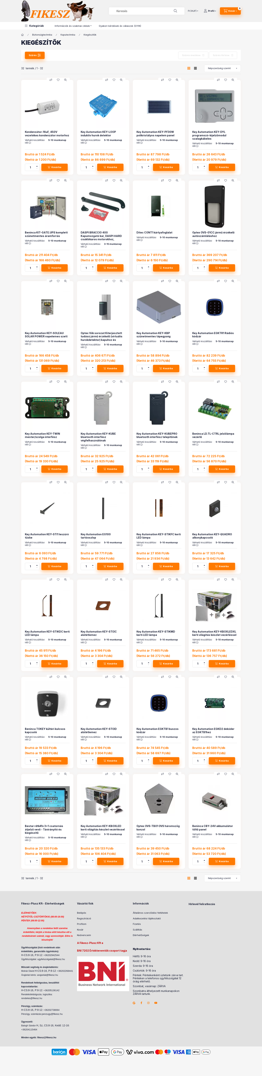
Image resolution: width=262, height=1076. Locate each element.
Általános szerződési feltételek (150, 912)
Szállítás (137, 929)
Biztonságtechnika (42, 34)
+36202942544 (51, 955)
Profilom (81, 923)
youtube (156, 1003)
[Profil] (210, 11)
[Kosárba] (54, 167)
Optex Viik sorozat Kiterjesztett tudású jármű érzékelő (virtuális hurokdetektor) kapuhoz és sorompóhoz (101, 338)
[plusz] (36, 165)
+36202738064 (51, 1010)
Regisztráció (84, 918)
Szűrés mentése (191, 55)
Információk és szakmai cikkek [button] (72, 25)
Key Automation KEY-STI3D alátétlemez (99, 730)
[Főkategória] (22, 34)
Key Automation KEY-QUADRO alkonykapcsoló (212, 536)
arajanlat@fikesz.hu (47, 975)
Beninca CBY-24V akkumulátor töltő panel (212, 827)
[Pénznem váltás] (192, 11)
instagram (148, 1003)
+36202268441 (65, 971)
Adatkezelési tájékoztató (147, 918)
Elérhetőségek (141, 935)
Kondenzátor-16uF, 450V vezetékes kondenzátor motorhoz (47, 133)
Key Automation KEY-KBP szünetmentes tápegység (153, 334)
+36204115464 (29, 1029)
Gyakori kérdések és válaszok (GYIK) (120, 25)
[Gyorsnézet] (65, 80)
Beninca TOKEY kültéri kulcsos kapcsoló (45, 730)
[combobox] (146, 11)
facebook (141, 1003)
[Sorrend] (222, 68)
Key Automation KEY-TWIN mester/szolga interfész (42, 435)
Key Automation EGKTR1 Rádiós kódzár (213, 334)
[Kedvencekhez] (58, 80)
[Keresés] (175, 11)
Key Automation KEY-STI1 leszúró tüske (47, 536)
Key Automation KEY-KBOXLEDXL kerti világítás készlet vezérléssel (214, 633)
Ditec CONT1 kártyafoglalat (154, 232)
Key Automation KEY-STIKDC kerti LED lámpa (47, 633)
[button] (34, 26)
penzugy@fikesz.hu (52, 1014)
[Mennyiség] (30, 167)
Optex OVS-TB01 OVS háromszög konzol (158, 827)
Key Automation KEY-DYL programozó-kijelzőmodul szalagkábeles (209, 135)
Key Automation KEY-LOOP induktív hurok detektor (98, 133)
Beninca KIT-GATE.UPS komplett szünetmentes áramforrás (46, 234)
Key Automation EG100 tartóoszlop (96, 536)
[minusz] (36, 169)
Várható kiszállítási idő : (35, 141)
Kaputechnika (68, 34)
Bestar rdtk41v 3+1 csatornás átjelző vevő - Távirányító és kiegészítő (44, 829)
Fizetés (137, 923)
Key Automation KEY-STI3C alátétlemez (99, 633)
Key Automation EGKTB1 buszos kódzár (157, 730)
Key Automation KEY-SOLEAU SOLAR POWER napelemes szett (46, 334)
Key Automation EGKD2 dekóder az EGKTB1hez (213, 730)
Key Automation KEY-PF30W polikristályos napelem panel (155, 133)
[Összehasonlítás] (51, 80)
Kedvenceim (84, 935)
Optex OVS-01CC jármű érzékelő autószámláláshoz (213, 234)
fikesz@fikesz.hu (46, 1037)
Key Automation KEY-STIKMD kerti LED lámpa (155, 633)
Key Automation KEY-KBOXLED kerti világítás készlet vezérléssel (103, 827)
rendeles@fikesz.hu (31, 998)
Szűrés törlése (221, 55)
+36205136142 (51, 990)
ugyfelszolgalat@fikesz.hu (51, 959)
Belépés (81, 912)
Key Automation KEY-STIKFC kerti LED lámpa (158, 536)
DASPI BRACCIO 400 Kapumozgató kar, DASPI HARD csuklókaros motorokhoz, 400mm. (101, 237)
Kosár (80, 929)
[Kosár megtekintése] (230, 11)
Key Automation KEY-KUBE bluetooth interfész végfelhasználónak (98, 437)
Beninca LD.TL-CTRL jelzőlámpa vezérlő (213, 435)
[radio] (195, 68)
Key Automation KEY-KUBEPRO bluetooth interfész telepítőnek (156, 435)
